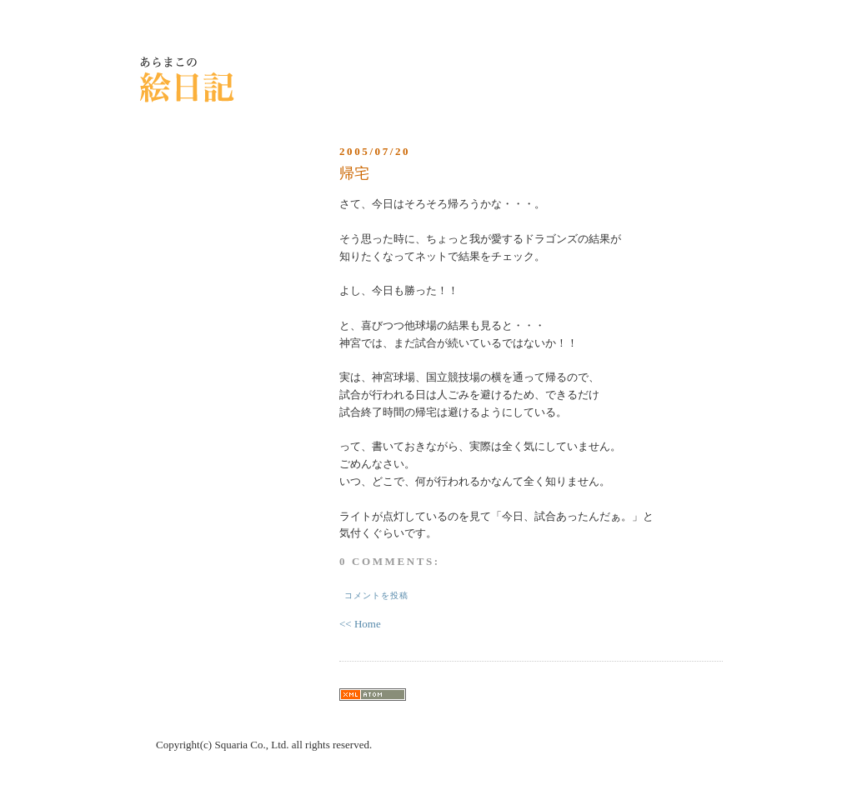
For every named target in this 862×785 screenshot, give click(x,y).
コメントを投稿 (376, 595)
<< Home (360, 624)
